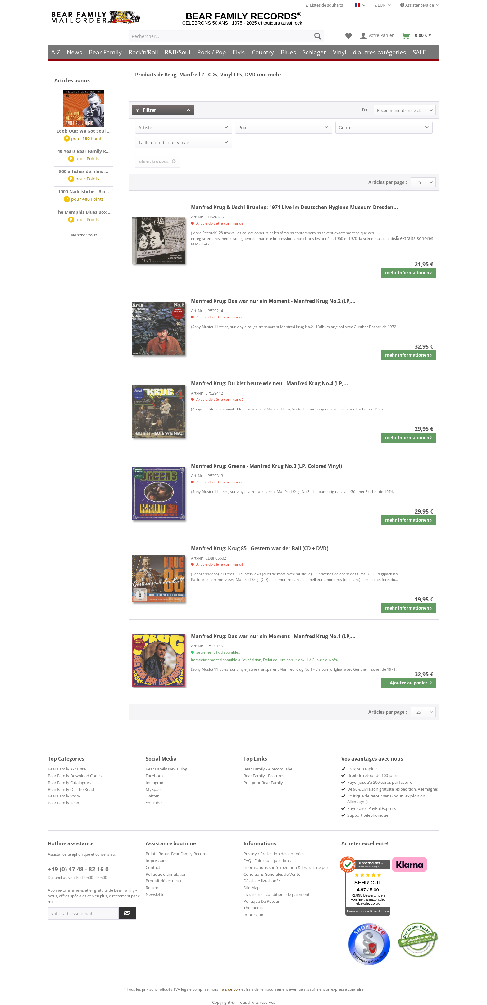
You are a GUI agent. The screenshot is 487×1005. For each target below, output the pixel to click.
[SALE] (419, 52)
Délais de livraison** (262, 881)
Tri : (366, 109)
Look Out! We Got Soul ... (84, 131)
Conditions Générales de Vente (272, 874)
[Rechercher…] (226, 36)
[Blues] (288, 52)
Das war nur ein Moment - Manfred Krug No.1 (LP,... (273, 636)
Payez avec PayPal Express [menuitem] (371, 808)
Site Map (252, 887)
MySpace (154, 789)
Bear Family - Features (264, 776)
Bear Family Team (64, 803)
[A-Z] (56, 52)
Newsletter (156, 894)
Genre (345, 127)
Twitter (152, 796)
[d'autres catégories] (380, 52)
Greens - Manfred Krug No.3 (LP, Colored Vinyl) (266, 466)
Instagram (155, 782)
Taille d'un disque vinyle (164, 142)
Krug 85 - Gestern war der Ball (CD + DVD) (259, 548)
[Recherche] (317, 36)
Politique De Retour (262, 901)
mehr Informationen (408, 271)
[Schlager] (314, 52)
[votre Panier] (377, 36)
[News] (75, 52)
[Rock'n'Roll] (143, 52)
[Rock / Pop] (212, 52)
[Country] (262, 52)
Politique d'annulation (166, 874)
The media (253, 908)
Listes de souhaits (324, 5)
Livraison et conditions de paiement (277, 894)
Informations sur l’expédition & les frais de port (287, 867)
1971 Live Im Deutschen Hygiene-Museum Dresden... (294, 207)
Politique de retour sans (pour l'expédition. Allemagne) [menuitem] (386, 798)
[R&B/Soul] (177, 52)
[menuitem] (226, 36)
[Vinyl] (340, 52)
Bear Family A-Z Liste (67, 769)
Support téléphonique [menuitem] (367, 815)
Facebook (155, 776)
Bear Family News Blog (166, 769)
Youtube (154, 803)
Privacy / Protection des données (274, 854)
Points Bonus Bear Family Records (177, 854)
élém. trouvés (157, 161)
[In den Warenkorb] (408, 683)
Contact (153, 867)
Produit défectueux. (164, 881)
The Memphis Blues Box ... (84, 212)
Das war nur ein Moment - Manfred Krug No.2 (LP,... (273, 301)
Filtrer (146, 110)
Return (152, 887)
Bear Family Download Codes (75, 776)
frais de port (229, 989)
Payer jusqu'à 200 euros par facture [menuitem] (379, 782)
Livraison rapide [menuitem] (362, 768)
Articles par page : (387, 182)
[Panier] (417, 36)
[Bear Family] (105, 52)
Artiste (145, 127)
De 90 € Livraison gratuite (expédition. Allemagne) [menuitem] (392, 789)
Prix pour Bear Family (263, 782)
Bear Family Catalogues (69, 782)
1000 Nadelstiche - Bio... (83, 191)
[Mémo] (348, 36)
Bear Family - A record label (268, 769)
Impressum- (157, 860)
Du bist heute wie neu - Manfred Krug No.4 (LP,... (269, 383)
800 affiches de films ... (83, 171)
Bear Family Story (64, 796)
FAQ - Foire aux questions (267, 860)
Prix (242, 127)
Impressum (254, 914)
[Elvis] (239, 52)
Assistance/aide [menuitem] (417, 5)
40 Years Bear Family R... (83, 151)
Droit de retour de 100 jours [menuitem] (372, 775)
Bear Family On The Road (71, 789)
